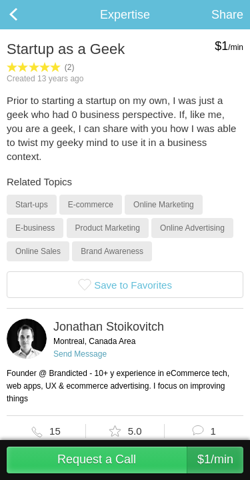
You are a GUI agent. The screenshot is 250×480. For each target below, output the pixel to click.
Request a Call (150, 460)
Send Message (80, 354)
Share (227, 14)
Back (26, 14)
